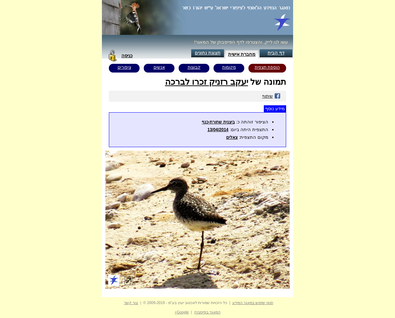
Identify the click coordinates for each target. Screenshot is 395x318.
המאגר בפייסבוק (207, 312)
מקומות (229, 67)
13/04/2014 (217, 129)
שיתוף (271, 96)
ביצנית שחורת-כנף (218, 122)
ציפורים (124, 67)
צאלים (232, 137)
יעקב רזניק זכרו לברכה (206, 81)
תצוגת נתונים (208, 52)
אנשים (159, 67)
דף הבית (276, 52)
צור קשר (131, 303)
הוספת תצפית (267, 67)
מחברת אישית (242, 54)
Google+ (181, 312)
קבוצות (194, 67)
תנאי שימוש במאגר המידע (252, 303)
